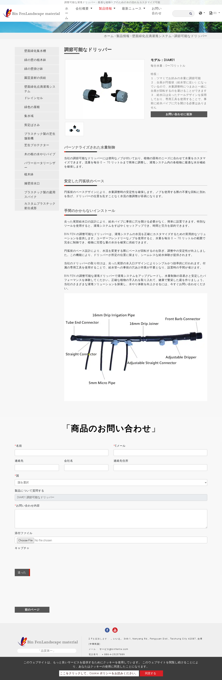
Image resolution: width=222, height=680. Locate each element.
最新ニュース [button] (132, 8)
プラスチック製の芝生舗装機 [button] (40, 136)
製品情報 (123, 36)
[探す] (183, 13)
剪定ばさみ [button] (32, 125)
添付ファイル (23, 533)
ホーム (67, 13)
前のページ (32, 609)
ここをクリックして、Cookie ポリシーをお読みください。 (99, 673)
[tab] (37, 51)
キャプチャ (22, 548)
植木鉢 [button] (29, 174)
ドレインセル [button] (33, 98)
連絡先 (19, 460)
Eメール (120, 446)
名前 (18, 446)
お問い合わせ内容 (27, 506)
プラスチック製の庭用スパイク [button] (40, 194)
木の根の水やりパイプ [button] (40, 154)
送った (22, 572)
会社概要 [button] (83, 8)
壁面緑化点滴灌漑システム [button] (40, 89)
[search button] (190, 14)
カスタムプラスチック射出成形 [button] (40, 206)
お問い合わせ (157, 11)
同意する (150, 673)
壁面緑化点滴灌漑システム (152, 36)
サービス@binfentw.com (114, 649)
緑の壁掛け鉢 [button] (33, 68)
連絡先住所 (121, 460)
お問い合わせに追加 (179, 114)
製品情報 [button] (106, 8)
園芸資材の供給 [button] (35, 77)
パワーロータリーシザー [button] (40, 165)
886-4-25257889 (114, 654)
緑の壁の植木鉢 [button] (35, 60)
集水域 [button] (29, 116)
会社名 (68, 460)
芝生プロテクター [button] (36, 145)
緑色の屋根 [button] (32, 107)
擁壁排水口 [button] (32, 183)
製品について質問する (29, 490)
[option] (105, 89)
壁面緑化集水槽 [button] (35, 51)
